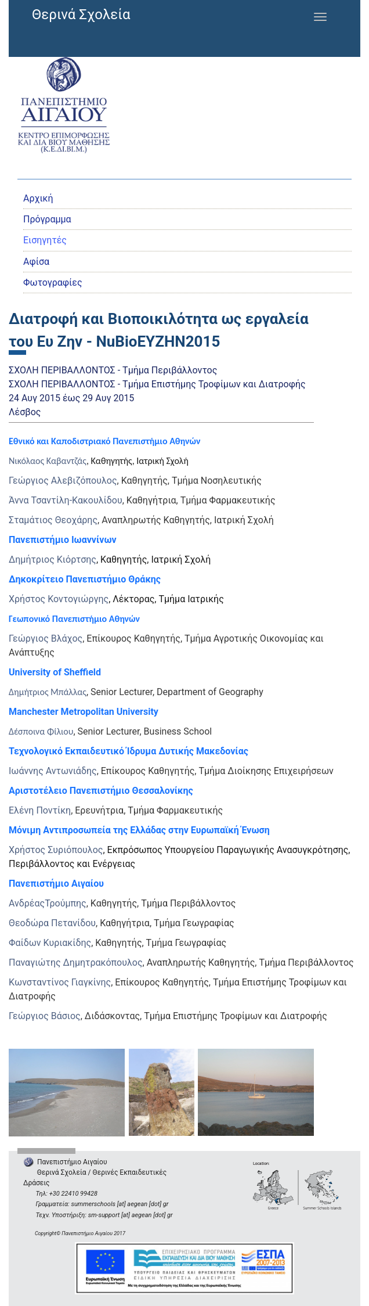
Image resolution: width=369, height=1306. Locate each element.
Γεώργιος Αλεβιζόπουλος (63, 480)
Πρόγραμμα (47, 219)
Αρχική (38, 198)
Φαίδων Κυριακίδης (50, 942)
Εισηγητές (45, 240)
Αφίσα (36, 261)
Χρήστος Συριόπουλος (56, 849)
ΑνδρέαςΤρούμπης (47, 903)
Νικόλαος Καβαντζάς (47, 460)
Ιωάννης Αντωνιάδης (53, 770)
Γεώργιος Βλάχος (45, 638)
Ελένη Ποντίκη (40, 810)
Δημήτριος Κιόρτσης (52, 559)
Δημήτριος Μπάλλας (47, 691)
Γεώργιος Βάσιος (45, 1015)
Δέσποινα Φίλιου (41, 731)
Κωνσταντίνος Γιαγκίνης (60, 982)
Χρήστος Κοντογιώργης (58, 599)
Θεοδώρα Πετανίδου (52, 923)
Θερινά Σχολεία (81, 14)
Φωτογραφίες (52, 282)
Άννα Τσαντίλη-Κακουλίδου (65, 500)
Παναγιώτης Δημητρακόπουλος (76, 962)
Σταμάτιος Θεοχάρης (53, 520)
